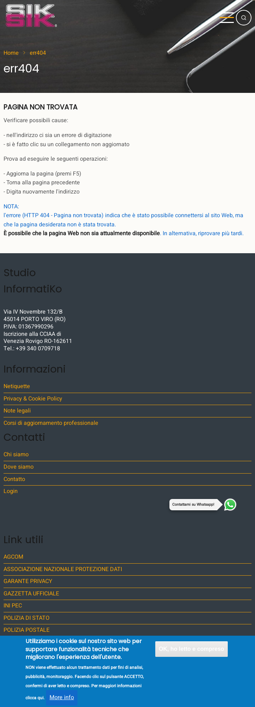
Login (11, 491)
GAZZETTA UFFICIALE (31, 593)
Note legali (17, 410)
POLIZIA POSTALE (27, 630)
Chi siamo (16, 454)
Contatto (14, 479)
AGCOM (13, 557)
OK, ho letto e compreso (191, 655)
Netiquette (17, 386)
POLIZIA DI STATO (27, 618)
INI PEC (13, 605)
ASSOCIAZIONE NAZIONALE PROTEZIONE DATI (63, 569)
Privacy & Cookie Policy (33, 398)
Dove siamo (19, 467)
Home (11, 53)
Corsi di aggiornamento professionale (51, 423)
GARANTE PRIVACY (28, 581)
